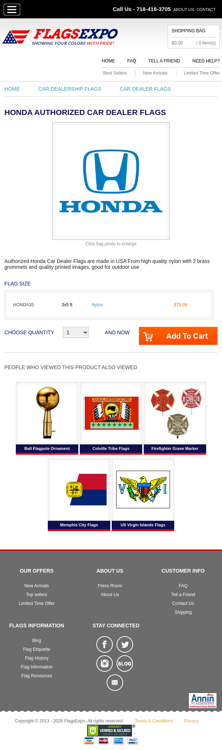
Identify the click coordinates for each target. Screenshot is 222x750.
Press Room (110, 585)
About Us (183, 9)
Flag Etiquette (36, 649)
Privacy (191, 721)
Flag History (37, 658)
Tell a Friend (164, 61)
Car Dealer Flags (145, 89)
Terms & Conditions (154, 721)
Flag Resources (36, 675)
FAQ (131, 61)
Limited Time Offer (202, 73)
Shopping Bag (188, 30)
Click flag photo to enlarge (111, 243)
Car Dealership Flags (69, 89)
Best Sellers (115, 73)
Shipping (183, 612)
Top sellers (36, 594)
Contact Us (183, 603)
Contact (206, 9)
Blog (36, 640)
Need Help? (206, 61)
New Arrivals (155, 73)
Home (108, 61)
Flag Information (37, 667)
